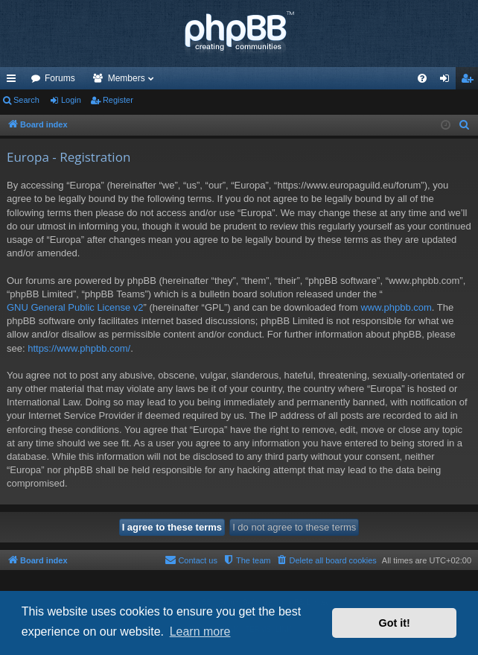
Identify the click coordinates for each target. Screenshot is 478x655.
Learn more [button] (200, 631)
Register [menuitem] (470, 81)
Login (71, 99)
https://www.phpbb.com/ (79, 348)
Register (118, 99)
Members (126, 78)
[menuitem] (422, 78)
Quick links (14, 81)
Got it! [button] (394, 623)
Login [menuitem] (448, 81)
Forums (60, 78)
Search (26, 99)
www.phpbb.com (395, 307)
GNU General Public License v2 (75, 307)
